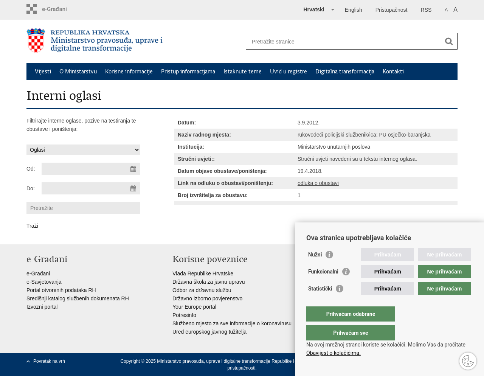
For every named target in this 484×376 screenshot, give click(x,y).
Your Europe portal (194, 307)
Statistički (320, 304)
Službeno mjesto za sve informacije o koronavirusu (232, 323)
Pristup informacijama (188, 71)
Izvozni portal (41, 307)
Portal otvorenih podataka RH (61, 290)
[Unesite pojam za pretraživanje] (343, 41)
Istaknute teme (242, 71)
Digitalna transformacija (344, 71)
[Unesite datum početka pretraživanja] (91, 169)
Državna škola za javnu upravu (208, 282)
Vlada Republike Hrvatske (202, 273)
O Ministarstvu (78, 71)
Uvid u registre (288, 71)
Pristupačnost (391, 10)
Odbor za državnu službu (201, 290)
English (353, 10)
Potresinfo (184, 315)
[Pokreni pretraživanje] (448, 41)
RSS (426, 10)
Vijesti (43, 71)
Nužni (315, 270)
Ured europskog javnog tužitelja (209, 332)
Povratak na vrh (49, 361)
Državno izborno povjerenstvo (207, 298)
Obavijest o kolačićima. (333, 353)
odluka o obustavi (318, 183)
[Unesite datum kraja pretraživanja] (91, 188)
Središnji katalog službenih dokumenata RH (77, 298)
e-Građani (38, 273)
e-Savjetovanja (44, 282)
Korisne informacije (129, 71)
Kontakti (393, 71)
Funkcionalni (323, 287)
